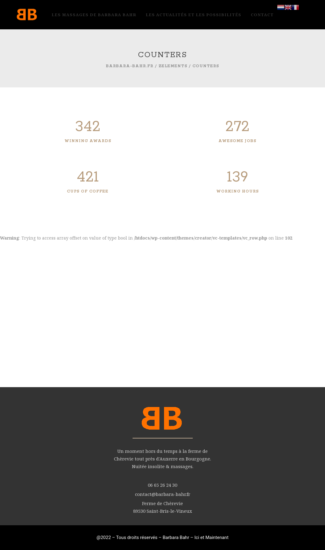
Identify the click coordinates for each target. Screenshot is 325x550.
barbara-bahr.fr (129, 66)
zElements (173, 66)
